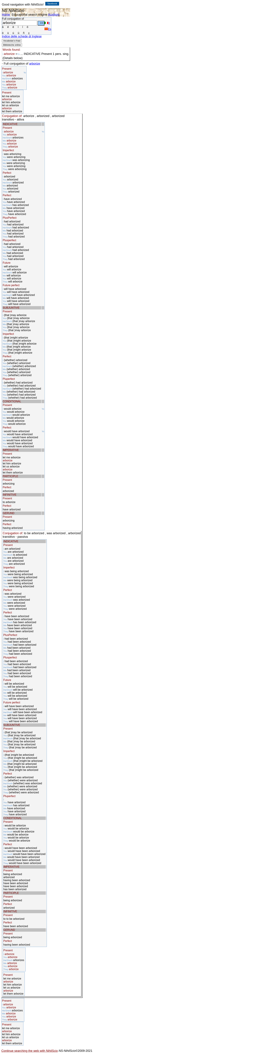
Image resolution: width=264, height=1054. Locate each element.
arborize (34, 63)
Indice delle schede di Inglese (22, 36)
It (47, 23)
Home (6, 14)
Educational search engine (29, 14)
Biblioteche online (12, 45)
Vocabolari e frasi (11, 40)
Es (47, 29)
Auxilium (53, 14)
